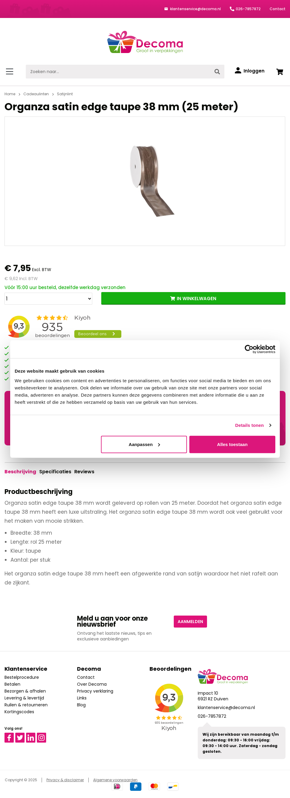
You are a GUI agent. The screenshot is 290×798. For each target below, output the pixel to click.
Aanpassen (144, 444)
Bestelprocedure (21, 677)
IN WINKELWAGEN (196, 298)
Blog (81, 705)
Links (82, 698)
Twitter (22, 735)
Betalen (12, 684)
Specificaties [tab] (55, 471)
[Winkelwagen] (280, 71)
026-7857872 (248, 8)
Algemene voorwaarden (115, 779)
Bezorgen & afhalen (25, 691)
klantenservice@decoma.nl (195, 8)
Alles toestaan (232, 444)
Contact (278, 8)
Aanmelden (190, 622)
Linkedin (34, 735)
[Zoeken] (217, 71)
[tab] (20, 472)
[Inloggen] (249, 71)
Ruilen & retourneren (26, 705)
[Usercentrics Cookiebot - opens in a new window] (249, 349)
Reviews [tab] (84, 471)
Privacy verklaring (95, 691)
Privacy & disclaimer (65, 779)
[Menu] (10, 71)
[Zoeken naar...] (118, 71)
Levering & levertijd (24, 698)
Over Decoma (92, 684)
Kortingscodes (19, 712)
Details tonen (249, 425)
